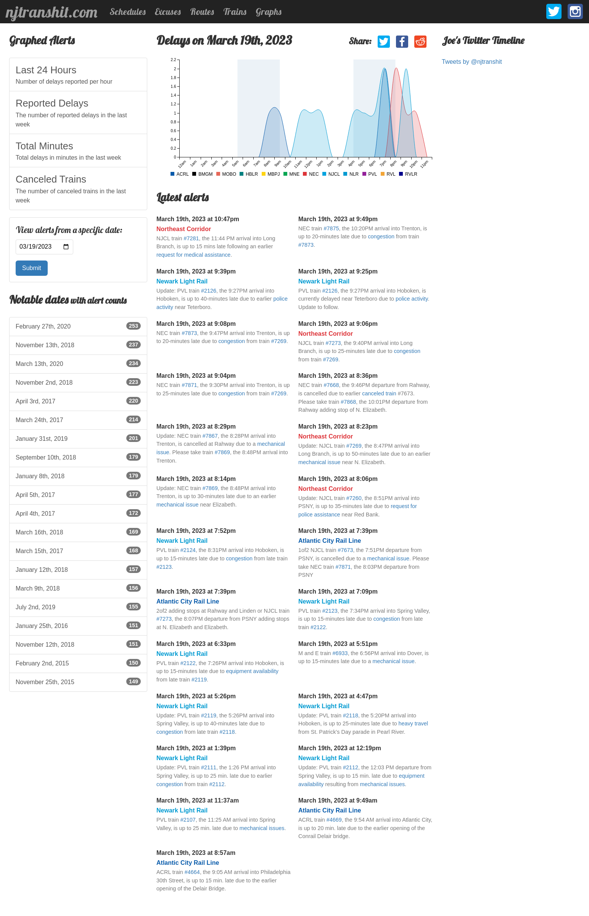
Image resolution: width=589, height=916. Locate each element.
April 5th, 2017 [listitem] (78, 494)
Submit (31, 268)
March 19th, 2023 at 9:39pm (196, 271)
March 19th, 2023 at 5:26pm (196, 696)
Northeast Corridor (183, 229)
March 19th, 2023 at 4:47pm (338, 696)
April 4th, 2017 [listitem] (78, 513)
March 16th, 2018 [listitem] (78, 532)
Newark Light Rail (182, 281)
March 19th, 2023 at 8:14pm (196, 479)
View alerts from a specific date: (69, 230)
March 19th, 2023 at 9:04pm (196, 375)
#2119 (199, 679)
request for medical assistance (193, 255)
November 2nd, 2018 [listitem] (78, 382)
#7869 (222, 452)
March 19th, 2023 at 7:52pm (196, 531)
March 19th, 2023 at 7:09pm (338, 591)
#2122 (318, 627)
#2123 (164, 567)
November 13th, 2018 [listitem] (78, 344)
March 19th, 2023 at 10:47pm (197, 219)
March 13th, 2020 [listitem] (78, 363)
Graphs (269, 11)
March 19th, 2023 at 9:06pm (338, 323)
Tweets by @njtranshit (472, 61)
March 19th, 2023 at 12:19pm (339, 748)
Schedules (127, 11)
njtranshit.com (51, 12)
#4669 (334, 820)
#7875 (331, 228)
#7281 (191, 238)
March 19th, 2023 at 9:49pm (338, 219)
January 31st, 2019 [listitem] (78, 438)
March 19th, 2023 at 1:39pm (196, 748)
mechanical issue (319, 462)
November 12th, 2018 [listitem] (78, 644)
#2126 (208, 291)
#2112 (216, 784)
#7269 (278, 341)
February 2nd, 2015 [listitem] (78, 663)
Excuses (168, 11)
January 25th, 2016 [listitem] (78, 625)
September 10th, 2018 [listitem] (78, 457)
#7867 (210, 436)
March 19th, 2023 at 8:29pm (196, 426)
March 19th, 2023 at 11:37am (197, 800)
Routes (202, 11)
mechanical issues (382, 784)
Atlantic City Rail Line (329, 540)
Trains (234, 11)
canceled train (379, 393)
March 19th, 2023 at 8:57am (195, 853)
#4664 (192, 872)
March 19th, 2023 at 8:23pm (338, 426)
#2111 (208, 767)
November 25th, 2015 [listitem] (78, 681)
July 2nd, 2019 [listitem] (78, 606)
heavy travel (413, 723)
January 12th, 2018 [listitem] (78, 569)
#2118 (227, 732)
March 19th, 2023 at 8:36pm (338, 375)
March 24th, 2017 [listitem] (78, 419)
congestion (381, 236)
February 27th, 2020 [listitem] (78, 326)
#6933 (340, 653)
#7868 (348, 402)
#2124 (188, 550)
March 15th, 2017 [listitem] (78, 550)
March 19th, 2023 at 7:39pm (338, 531)
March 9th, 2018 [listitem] (78, 588)
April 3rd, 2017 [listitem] (78, 401)
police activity (412, 299)
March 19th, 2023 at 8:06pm (338, 479)
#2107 (188, 820)
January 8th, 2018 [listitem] (78, 475)
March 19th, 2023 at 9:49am (337, 800)
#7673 (345, 550)
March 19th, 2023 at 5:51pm (338, 644)
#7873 (306, 245)
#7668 (331, 385)
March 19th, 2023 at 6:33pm (196, 644)
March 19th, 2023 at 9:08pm (196, 323)
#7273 (333, 343)
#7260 (354, 498)
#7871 (189, 385)
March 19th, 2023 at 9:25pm (338, 271)
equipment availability (252, 671)
